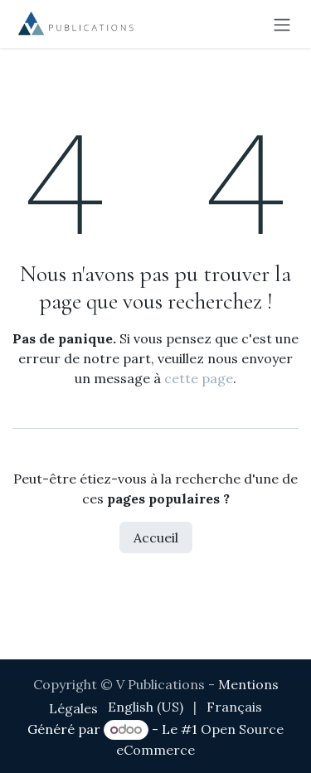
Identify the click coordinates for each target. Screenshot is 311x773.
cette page (198, 378)
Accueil (156, 537)
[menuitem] (145, 706)
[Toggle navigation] (282, 24)
